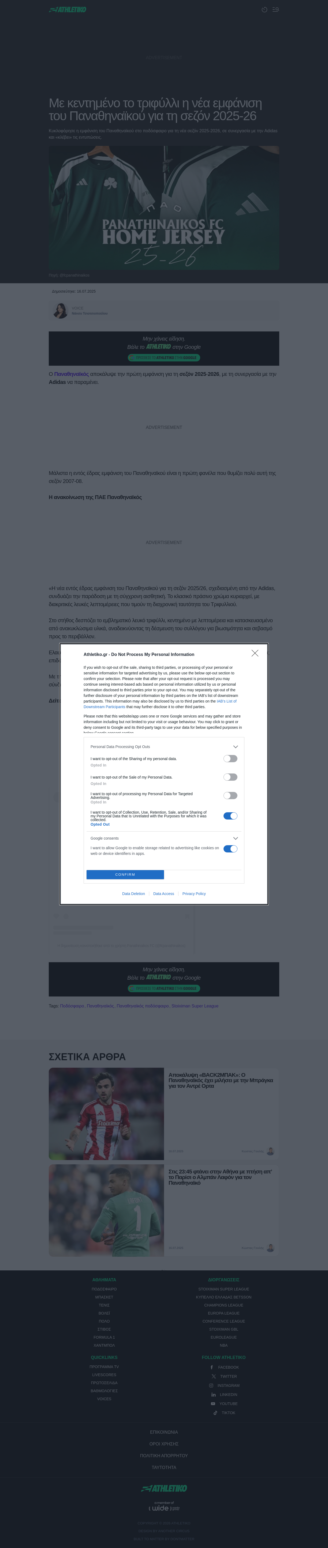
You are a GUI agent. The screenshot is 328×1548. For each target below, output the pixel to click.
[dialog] (164, 774)
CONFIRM (125, 874)
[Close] (257, 655)
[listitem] (164, 747)
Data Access (163, 894)
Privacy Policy (194, 894)
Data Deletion (133, 894)
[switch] (230, 758)
